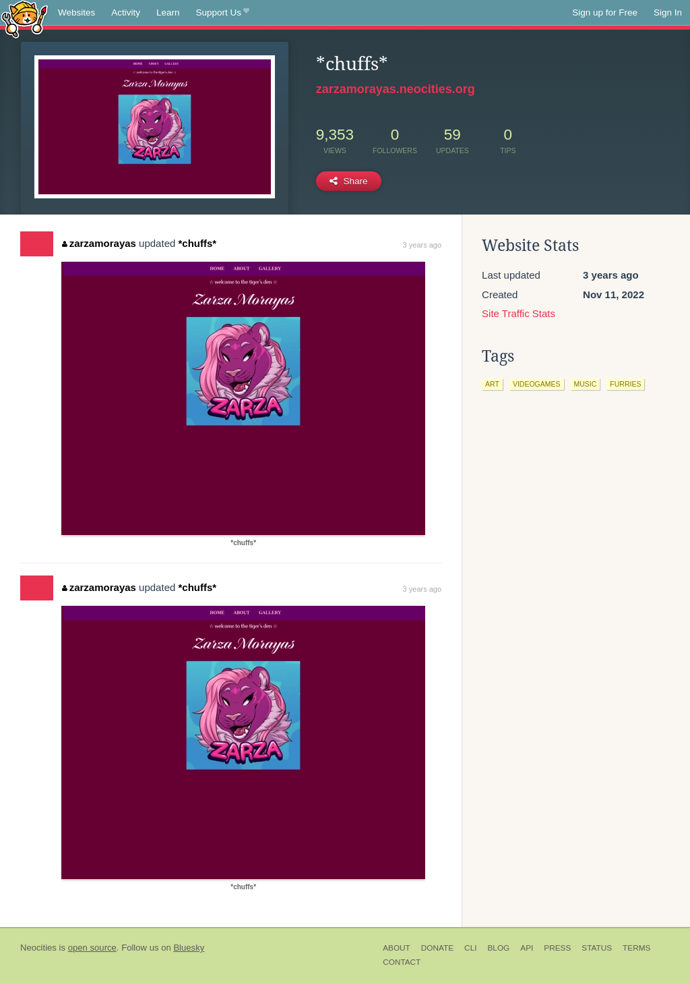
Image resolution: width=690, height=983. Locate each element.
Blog (498, 948)
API (526, 948)
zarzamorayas (99, 243)
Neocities (38, 948)
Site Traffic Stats (518, 313)
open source (92, 948)
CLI (470, 948)
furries (625, 384)
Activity (125, 12)
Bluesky (188, 948)
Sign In (668, 12)
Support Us (222, 12)
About (396, 948)
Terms (636, 948)
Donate (437, 948)
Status (597, 948)
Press (557, 948)
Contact (401, 962)
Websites (76, 12)
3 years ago (422, 245)
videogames (537, 384)
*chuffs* (197, 243)
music (585, 384)
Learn (168, 12)
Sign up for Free (604, 12)
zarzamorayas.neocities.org (395, 89)
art (492, 384)
